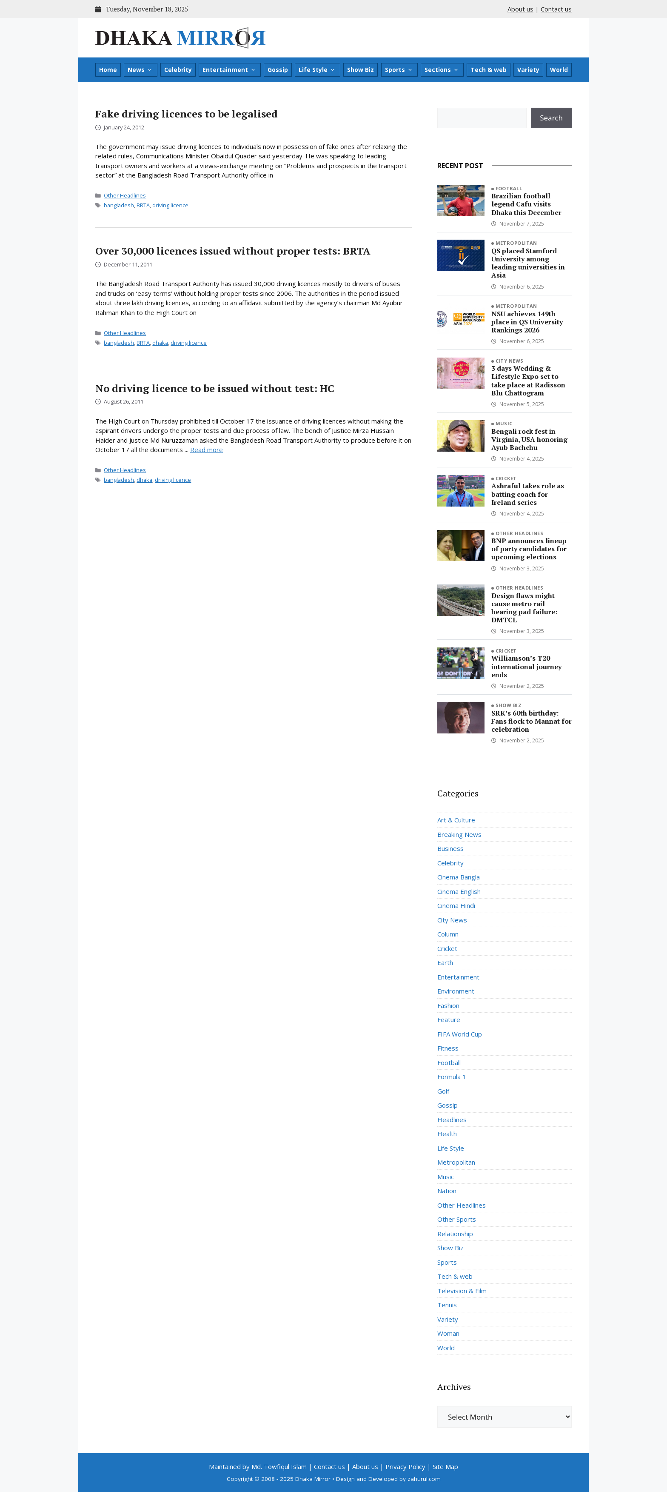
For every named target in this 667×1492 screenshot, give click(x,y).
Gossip (278, 70)
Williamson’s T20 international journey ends (526, 666)
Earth (445, 962)
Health (447, 1133)
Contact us (556, 9)
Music (504, 423)
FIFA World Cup (459, 1034)
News (140, 69)
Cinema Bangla (458, 877)
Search (551, 118)
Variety (528, 70)
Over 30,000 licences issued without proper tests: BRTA (233, 251)
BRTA (143, 205)
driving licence (170, 205)
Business (450, 848)
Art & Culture (456, 820)
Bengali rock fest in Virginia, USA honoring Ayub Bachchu (529, 439)
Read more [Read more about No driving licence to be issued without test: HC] (206, 449)
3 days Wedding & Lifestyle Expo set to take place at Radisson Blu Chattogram (528, 381)
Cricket (506, 478)
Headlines (452, 1119)
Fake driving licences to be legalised (186, 113)
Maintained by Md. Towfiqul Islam (258, 1466)
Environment (455, 991)
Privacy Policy (405, 1466)
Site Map (445, 1466)
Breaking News (459, 834)
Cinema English (459, 891)
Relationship (455, 1233)
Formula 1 (451, 1076)
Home (108, 70)
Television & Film (462, 1290)
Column (448, 934)
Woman (448, 1333)
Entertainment (229, 69)
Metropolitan (516, 243)
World (559, 70)
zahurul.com (424, 1479)
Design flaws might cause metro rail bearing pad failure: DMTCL (524, 608)
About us (520, 9)
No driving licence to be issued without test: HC (214, 388)
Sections (442, 69)
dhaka (160, 343)
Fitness (448, 1048)
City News (510, 361)
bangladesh (119, 205)
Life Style (317, 69)
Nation (446, 1190)
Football (509, 188)
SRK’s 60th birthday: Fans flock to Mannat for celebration (531, 721)
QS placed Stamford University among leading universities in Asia (528, 263)
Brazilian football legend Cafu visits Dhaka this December (526, 204)
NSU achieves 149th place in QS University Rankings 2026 (527, 322)
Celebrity (178, 70)
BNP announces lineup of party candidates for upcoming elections (529, 548)
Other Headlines (125, 195)
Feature (448, 1019)
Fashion (448, 1005)
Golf (443, 1091)
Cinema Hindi (456, 905)
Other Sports (456, 1219)
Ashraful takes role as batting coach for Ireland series (527, 494)
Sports (399, 69)
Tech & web (488, 70)
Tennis (447, 1304)
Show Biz (360, 70)
